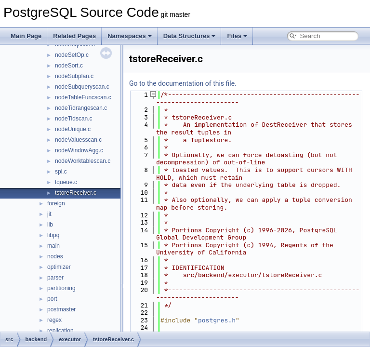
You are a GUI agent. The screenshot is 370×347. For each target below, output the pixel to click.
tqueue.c (66, 182)
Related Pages (74, 36)
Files (237, 36)
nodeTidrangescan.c (81, 108)
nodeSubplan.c (74, 76)
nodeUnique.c (73, 129)
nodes (55, 256)
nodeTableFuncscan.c (83, 97)
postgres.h (217, 320)
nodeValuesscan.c (78, 139)
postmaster (61, 309)
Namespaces (129, 36)
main (53, 245)
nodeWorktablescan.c (82, 161)
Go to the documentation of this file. (183, 83)
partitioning (61, 288)
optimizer (59, 267)
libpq (53, 235)
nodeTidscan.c (73, 118)
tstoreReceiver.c (75, 192)
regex (54, 320)
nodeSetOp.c (72, 55)
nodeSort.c (69, 65)
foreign (56, 203)
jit (49, 214)
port (52, 298)
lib (50, 224)
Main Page (26, 36)
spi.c (61, 171)
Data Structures (189, 36)
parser (55, 277)
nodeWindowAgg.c (79, 150)
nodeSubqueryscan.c (82, 86)
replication (60, 330)
